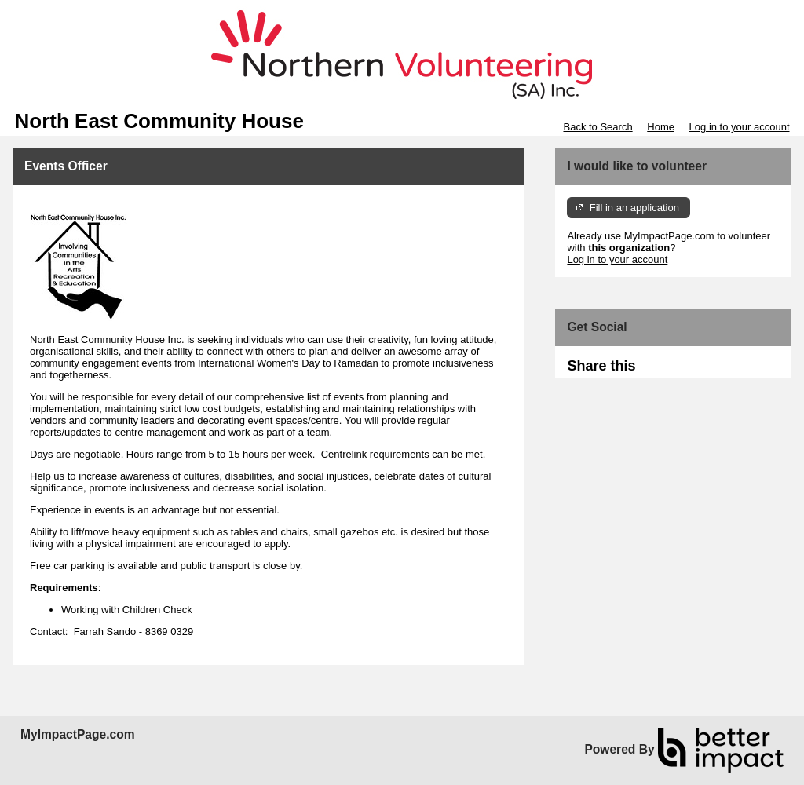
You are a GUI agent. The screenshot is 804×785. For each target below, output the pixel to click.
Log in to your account (739, 127)
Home (660, 127)
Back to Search (597, 127)
